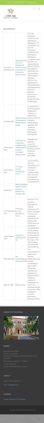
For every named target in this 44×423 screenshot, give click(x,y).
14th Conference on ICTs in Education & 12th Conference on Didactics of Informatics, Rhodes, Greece (21, 68)
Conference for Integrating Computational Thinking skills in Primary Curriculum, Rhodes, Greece (21, 148)
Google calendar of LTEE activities (15, 399)
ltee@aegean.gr (31, 2)
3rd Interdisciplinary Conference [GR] (21, 259)
